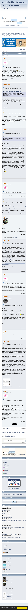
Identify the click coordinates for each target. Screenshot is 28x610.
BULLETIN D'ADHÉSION (14, 488)
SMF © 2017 (14, 605)
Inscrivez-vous (7, 473)
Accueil (5, 461)
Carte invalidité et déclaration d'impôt (10, 530)
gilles (5, 217)
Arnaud (7, 564)
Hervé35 (6, 111)
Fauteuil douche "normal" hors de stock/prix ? (11, 520)
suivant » (24, 49)
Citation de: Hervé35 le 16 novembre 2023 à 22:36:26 (12, 91)
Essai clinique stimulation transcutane (10, 527)
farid (9, 510)
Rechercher (6, 465)
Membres (6, 470)
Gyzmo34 (8, 569)
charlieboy (8, 566)
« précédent (20, 49)
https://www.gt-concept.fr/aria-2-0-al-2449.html (14, 259)
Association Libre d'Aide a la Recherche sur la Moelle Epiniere (12, 5)
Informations (6, 608)
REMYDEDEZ (21, 527)
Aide (5, 464)
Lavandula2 (7, 84)
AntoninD (24, 520)
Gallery (5, 468)
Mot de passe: (5, 450)
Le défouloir (4, 507)
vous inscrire (23, 15)
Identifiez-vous (7, 472)
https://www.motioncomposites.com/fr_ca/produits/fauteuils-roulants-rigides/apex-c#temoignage (14, 207)
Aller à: (24, 439)
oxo (5, 58)
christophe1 (21, 530)
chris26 (6, 296)
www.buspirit (15, 237)
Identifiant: (6, 449)
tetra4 (24, 524)
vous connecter (15, 15)
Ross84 (6, 551)
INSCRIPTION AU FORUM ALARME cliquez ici (14, 25)
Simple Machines (19, 605)
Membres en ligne (7, 549)
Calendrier (6, 467)
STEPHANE (8, 596)
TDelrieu (8, 583)
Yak (5, 331)
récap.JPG (5, 386)
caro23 (7, 592)
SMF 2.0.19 (9, 605)
